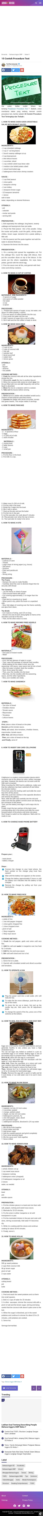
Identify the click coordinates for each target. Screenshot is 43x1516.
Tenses (23, 1473)
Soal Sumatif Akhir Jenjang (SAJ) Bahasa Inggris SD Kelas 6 (22, 1439)
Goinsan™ (11, 1513)
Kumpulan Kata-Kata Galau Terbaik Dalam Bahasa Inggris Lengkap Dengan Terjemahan (22, 1453)
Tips (26, 1476)
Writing (31, 1473)
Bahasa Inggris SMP (11, 1382)
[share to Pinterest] (22, 70)
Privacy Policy (27, 1500)
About (4, 1496)
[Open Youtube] (28, 1506)
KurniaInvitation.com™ (28, 1513)
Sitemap (5, 1500)
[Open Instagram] (24, 1506)
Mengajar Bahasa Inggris (11, 1473)
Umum (20, 1469)
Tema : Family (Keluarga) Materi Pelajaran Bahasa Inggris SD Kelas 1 (22, 1446)
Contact (25, 1496)
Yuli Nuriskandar (13, 64)
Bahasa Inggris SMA (16, 1476)
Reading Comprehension (19, 1483)
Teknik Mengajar (8, 1480)
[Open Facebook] (14, 1506)
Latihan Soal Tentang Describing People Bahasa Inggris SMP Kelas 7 (19, 1426)
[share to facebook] (6, 70)
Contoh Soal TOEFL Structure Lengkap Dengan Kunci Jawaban (21, 1433)
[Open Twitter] (19, 1506)
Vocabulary (20, 1465)
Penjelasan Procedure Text (18, 109)
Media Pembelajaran (29, 1480)
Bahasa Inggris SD (8, 1465)
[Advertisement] (21, 30)
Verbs (18, 1480)
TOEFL (5, 1476)
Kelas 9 (19, 1382)
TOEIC (32, 1483)
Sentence (34, 1476)
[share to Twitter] (16, 70)
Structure (6, 1483)
